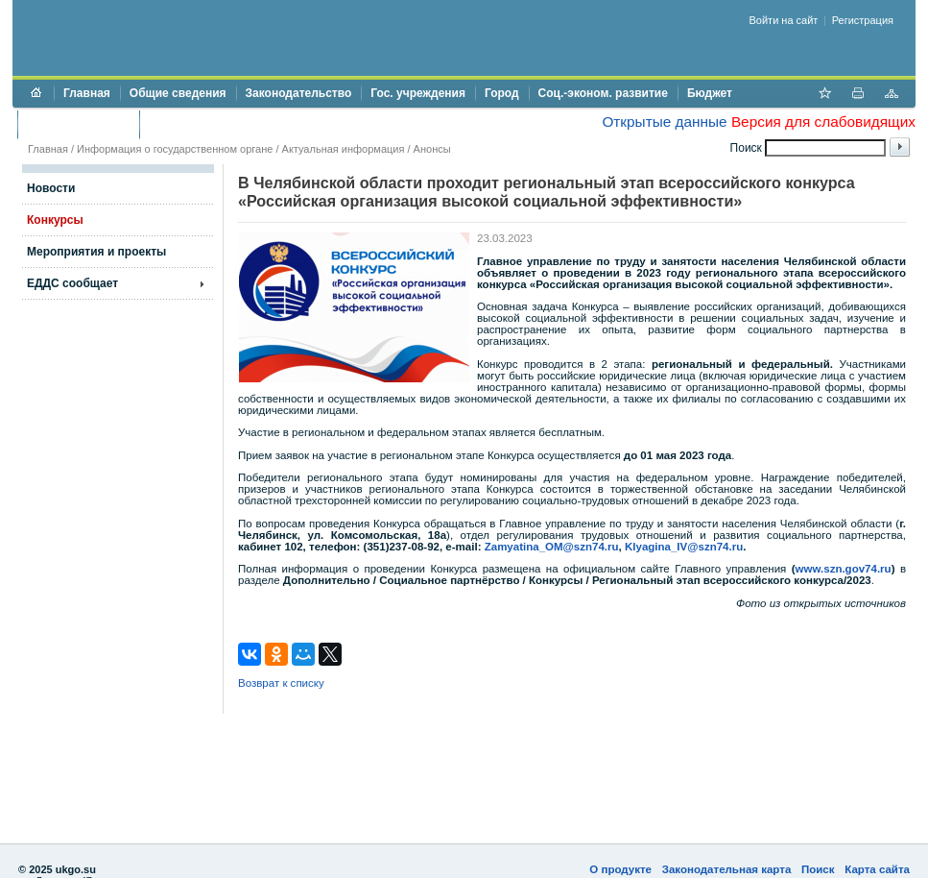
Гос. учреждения (417, 93)
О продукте (620, 869)
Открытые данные (664, 121)
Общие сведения (178, 93)
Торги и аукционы (78, 124)
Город (502, 93)
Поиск (818, 869)
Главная (86, 93)
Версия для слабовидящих (823, 121)
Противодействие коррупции (232, 124)
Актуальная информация (343, 149)
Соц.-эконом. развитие (603, 93)
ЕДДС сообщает (72, 283)
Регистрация (862, 20)
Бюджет (709, 93)
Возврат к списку (281, 683)
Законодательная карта (727, 869)
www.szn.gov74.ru (844, 568)
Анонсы (432, 149)
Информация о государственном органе (175, 149)
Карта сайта (877, 869)
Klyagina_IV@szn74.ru (684, 546)
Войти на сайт (784, 20)
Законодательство (299, 93)
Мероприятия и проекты (96, 251)
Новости (51, 188)
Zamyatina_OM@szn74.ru (552, 546)
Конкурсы (55, 220)
